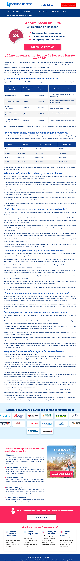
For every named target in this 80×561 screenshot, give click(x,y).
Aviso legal (21, 560)
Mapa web (59, 560)
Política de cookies (49, 560)
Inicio (7, 11)
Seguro (16, 11)
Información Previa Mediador (33, 560)
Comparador (42, 11)
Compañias (28, 11)
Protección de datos (10, 560)
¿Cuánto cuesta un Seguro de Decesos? (19, 15)
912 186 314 (49, 4)
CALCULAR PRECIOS (62, 474)
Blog (64, 11)
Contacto (55, 11)
